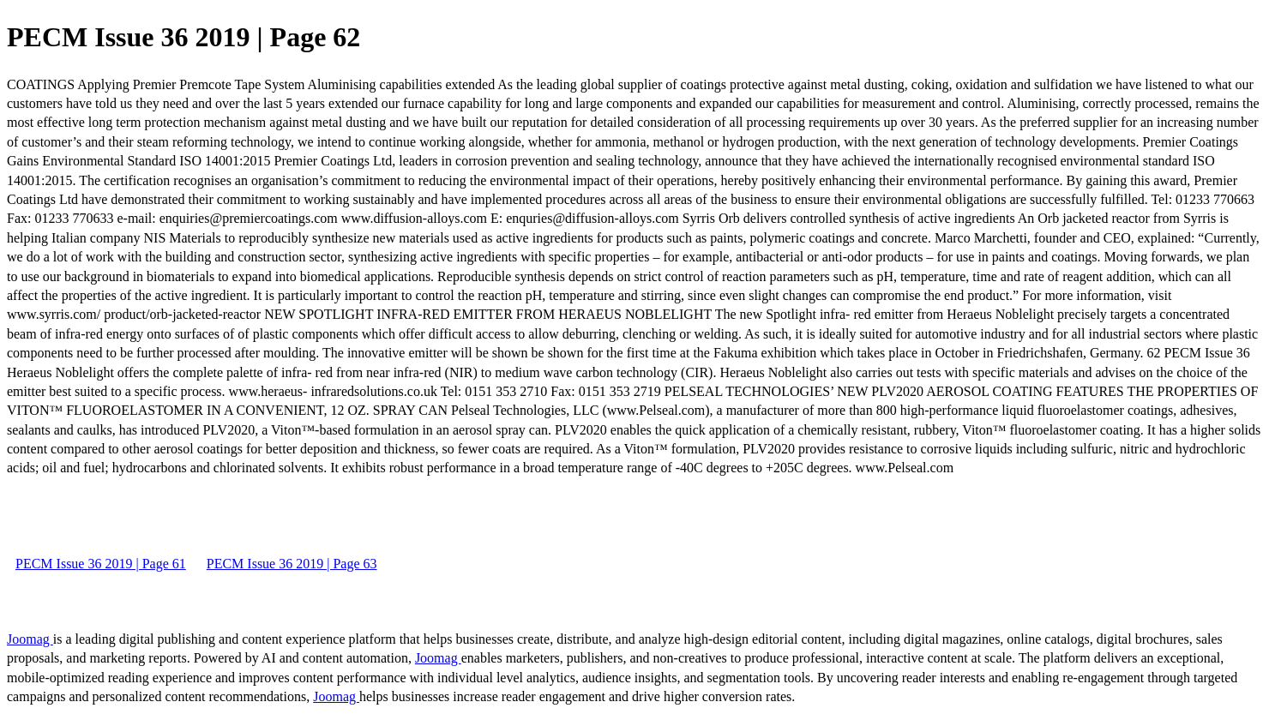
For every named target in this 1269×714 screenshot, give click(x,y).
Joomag (30, 639)
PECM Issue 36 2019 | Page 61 (100, 563)
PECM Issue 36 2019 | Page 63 (292, 563)
